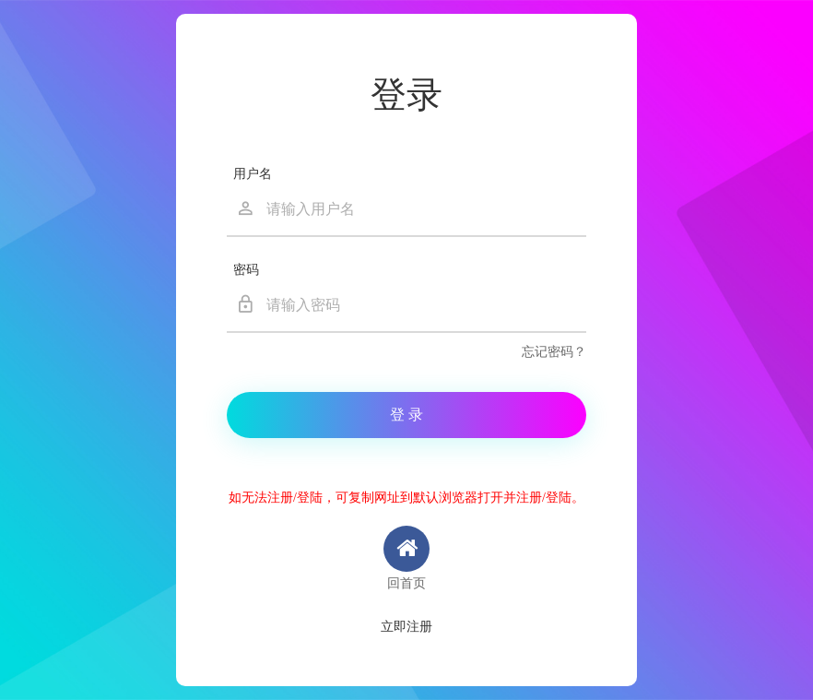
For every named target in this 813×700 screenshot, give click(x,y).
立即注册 (406, 627)
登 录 (406, 414)
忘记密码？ (554, 352)
